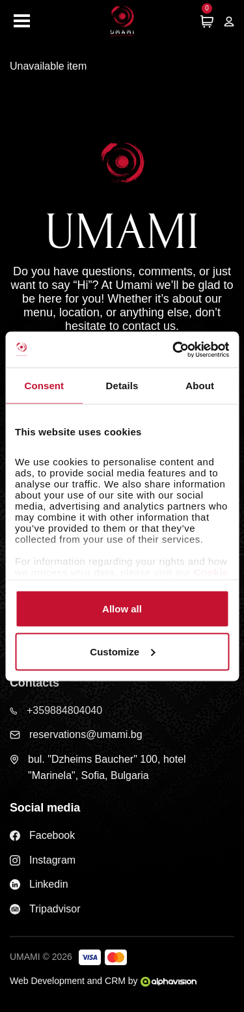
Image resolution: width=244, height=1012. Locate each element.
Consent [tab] (44, 385)
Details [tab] (122, 385)
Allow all (122, 608)
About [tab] (199, 385)
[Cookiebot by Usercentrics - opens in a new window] (173, 349)
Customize (122, 651)
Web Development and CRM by (103, 981)
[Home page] (122, 21)
